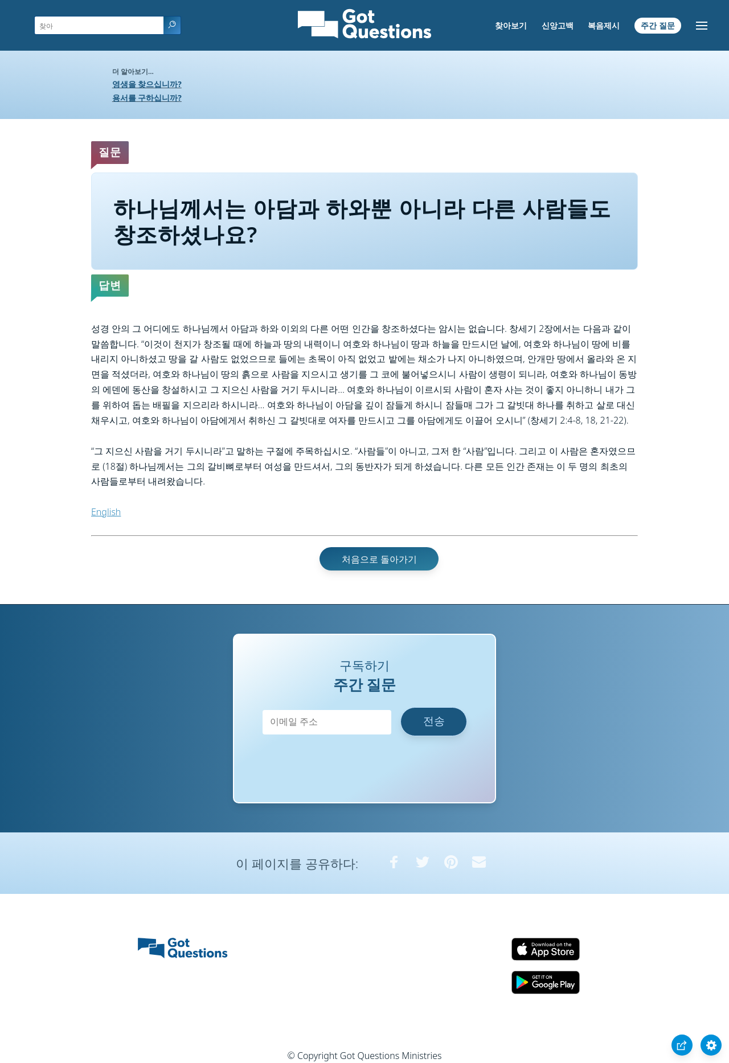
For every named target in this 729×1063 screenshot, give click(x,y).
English (106, 512)
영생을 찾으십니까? (147, 84)
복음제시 (604, 25)
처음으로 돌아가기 (379, 559)
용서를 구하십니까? (147, 97)
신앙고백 (558, 25)
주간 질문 (658, 25)
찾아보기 (511, 25)
